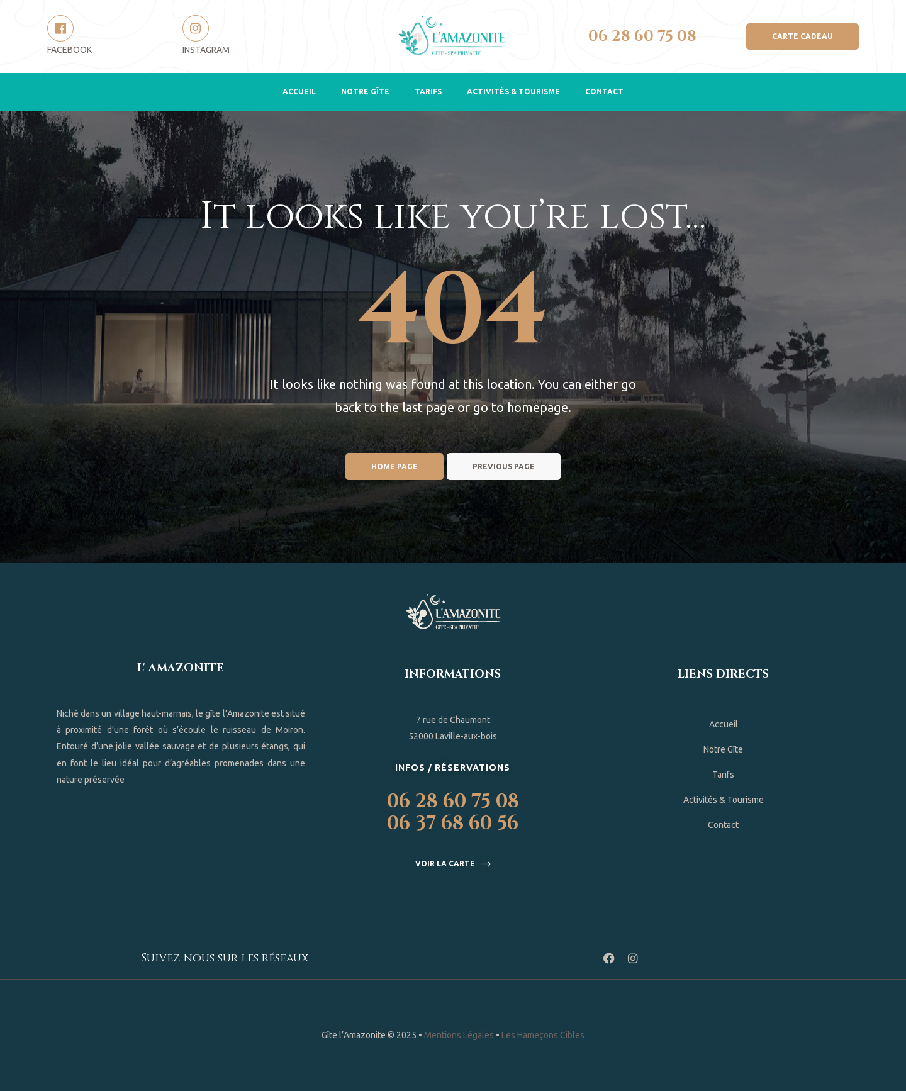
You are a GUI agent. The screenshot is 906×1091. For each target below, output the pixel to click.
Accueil (299, 91)
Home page (394, 466)
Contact (604, 91)
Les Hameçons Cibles (542, 1035)
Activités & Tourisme (513, 91)
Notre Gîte (365, 91)
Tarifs (428, 91)
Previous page (504, 466)
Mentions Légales (459, 1035)
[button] (802, 36)
